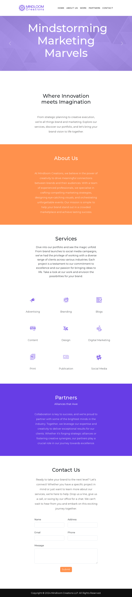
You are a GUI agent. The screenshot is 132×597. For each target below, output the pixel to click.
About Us (72, 8)
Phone (71, 532)
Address (72, 519)
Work (83, 8)
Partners (94, 8)
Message (39, 545)
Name (37, 519)
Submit (66, 569)
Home (61, 8)
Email (37, 532)
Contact (107, 8)
